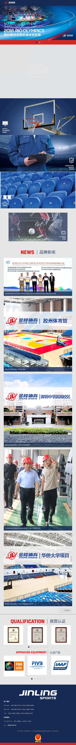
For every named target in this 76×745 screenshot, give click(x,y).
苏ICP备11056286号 (24, 731)
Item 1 (36, 42)
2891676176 (12, 725)
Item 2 (39, 42)
